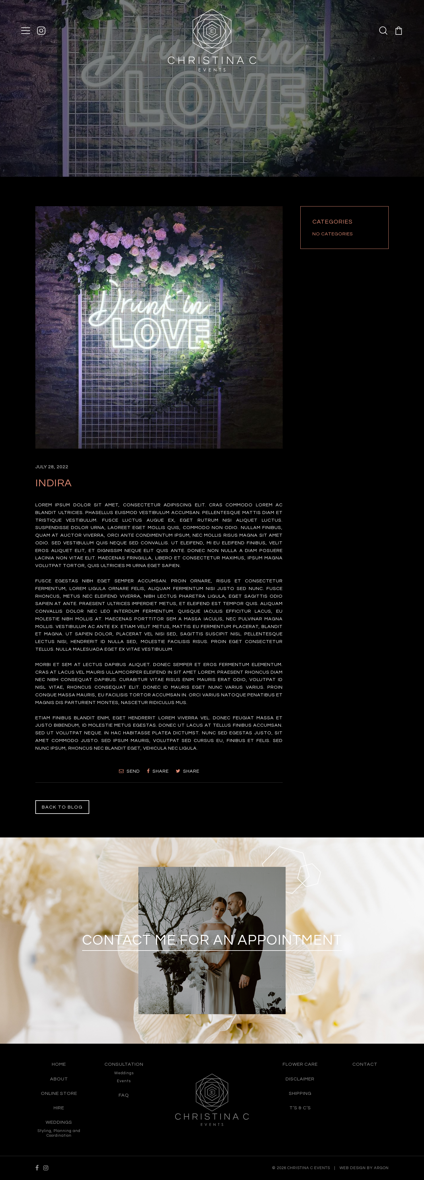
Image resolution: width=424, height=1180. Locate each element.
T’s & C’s (300, 1107)
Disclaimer (300, 1079)
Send (129, 771)
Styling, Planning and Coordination (58, 1133)
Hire (59, 1107)
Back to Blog (62, 807)
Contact (364, 1064)
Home (59, 1064)
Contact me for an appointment (212, 940)
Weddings (59, 1122)
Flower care (300, 1064)
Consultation (124, 1064)
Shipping (300, 1093)
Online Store (59, 1093)
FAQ (124, 1095)
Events (124, 1081)
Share (158, 771)
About (59, 1079)
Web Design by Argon (364, 1168)
